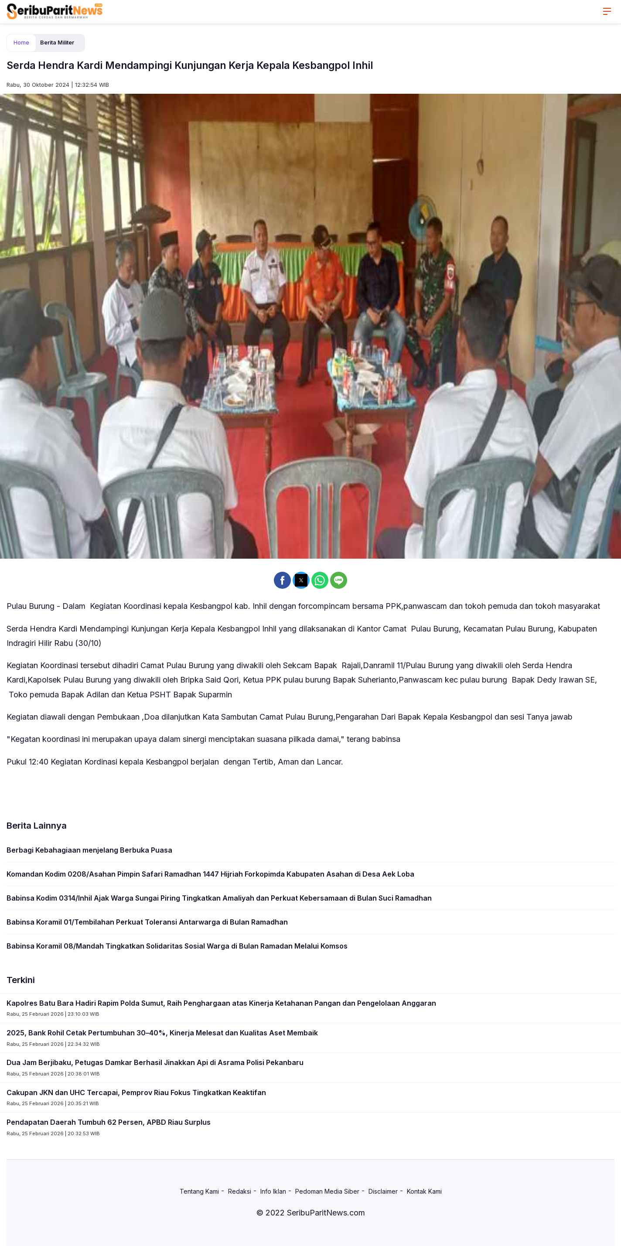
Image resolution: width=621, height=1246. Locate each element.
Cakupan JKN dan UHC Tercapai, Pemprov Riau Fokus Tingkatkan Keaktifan (136, 1092)
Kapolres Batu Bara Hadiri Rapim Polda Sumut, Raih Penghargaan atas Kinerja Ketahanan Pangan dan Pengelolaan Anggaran (221, 1003)
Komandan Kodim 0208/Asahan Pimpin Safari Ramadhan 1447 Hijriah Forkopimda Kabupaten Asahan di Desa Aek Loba (210, 874)
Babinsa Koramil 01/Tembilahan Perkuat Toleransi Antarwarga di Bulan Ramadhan (147, 922)
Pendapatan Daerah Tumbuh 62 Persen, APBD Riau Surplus (109, 1122)
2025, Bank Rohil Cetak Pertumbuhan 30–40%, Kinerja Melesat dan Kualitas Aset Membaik (162, 1032)
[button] (282, 580)
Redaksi (239, 1191)
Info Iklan (273, 1191)
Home (21, 42)
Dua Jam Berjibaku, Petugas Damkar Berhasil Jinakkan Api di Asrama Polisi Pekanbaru (155, 1062)
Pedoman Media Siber (327, 1191)
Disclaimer (383, 1191)
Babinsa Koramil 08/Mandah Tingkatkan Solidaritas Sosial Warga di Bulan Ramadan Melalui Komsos (177, 946)
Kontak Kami (424, 1191)
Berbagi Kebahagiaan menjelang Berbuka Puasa (89, 850)
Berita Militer (57, 42)
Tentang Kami (199, 1191)
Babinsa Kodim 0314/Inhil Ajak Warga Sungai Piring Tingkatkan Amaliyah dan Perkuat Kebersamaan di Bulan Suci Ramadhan (219, 898)
